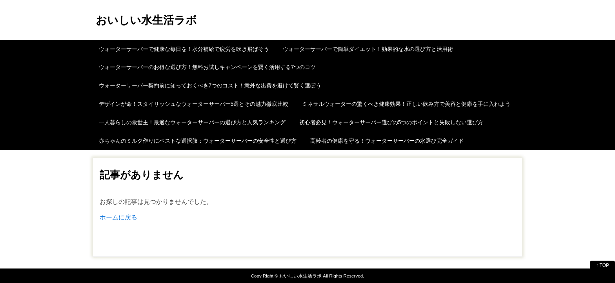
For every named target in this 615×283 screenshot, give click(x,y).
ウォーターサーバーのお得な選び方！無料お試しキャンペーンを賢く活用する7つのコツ (207, 67)
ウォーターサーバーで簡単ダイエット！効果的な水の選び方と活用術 (368, 49)
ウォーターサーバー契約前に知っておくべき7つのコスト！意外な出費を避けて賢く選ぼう (210, 85)
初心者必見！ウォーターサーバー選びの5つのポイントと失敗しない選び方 (391, 122)
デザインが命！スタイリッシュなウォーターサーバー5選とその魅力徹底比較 (194, 104)
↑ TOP (602, 265)
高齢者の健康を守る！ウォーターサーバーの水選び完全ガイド (387, 141)
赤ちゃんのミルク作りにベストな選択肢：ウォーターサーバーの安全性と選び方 (198, 141)
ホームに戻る (118, 217)
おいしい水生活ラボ (146, 20)
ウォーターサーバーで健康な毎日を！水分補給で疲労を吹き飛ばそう (184, 49)
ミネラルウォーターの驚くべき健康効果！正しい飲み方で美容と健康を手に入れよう (406, 104)
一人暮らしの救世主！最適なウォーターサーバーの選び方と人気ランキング (192, 122)
